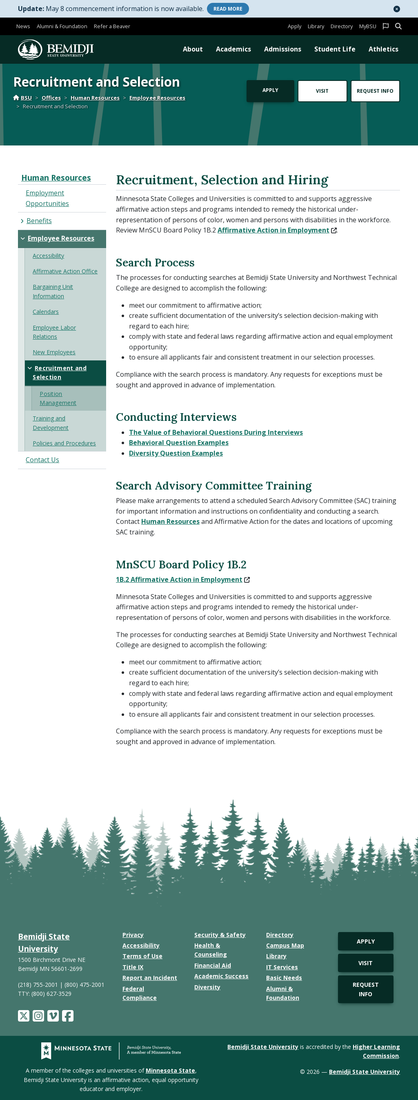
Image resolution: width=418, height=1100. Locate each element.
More (227, 8)
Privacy (133, 935)
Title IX (132, 967)
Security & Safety (220, 935)
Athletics (383, 49)
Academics (233, 49)
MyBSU (367, 26)
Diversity (207, 987)
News (23, 26)
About (193, 49)
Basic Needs (284, 978)
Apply (294, 26)
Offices (51, 97)
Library (316, 26)
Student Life (335, 49)
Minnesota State (170, 1070)
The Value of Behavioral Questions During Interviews (216, 432)
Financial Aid (212, 965)
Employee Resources (157, 97)
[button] (397, 9)
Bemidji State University (262, 1047)
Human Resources (95, 97)
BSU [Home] (22, 97)
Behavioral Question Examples (179, 442)
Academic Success (221, 976)
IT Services (282, 967)
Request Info (375, 90)
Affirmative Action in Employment (277, 230)
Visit (322, 90)
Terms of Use (142, 956)
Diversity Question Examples (176, 453)
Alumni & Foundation (62, 26)
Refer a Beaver (112, 26)
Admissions (282, 49)
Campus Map (285, 945)
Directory (342, 26)
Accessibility (141, 945)
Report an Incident (149, 978)
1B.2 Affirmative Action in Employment (183, 579)
